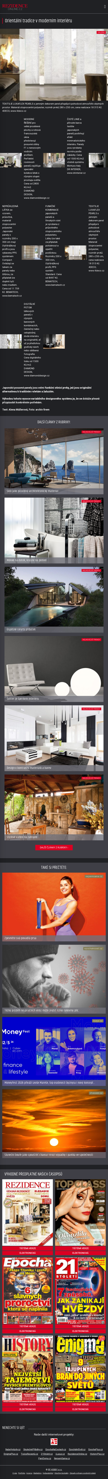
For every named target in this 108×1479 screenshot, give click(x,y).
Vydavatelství (48, 1473)
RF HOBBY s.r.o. (55, 1469)
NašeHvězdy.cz (13, 1449)
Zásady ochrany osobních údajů (83, 1473)
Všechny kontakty (61, 1473)
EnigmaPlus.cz (11, 1454)
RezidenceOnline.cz (77, 1454)
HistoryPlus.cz (97, 1454)
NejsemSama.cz (62, 1458)
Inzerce (29, 1473)
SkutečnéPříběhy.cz (33, 1449)
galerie (101, 32)
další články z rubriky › (54, 847)
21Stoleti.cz (47, 1454)
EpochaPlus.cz (95, 1449)
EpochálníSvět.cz (77, 1449)
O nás (15, 1473)
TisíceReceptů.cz (29, 1454)
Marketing (37, 1473)
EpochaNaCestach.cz (55, 1449)
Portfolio (21, 1473)
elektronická (28, 1253)
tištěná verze (27, 1248)
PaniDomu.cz (44, 1458)
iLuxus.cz (60, 1454)
